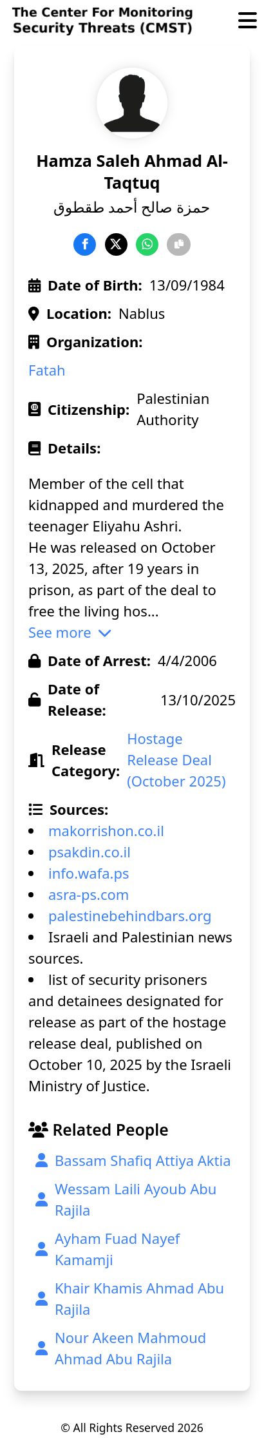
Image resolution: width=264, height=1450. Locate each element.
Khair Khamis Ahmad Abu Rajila (129, 1298)
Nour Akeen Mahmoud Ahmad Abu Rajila (120, 1348)
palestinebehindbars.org (130, 915)
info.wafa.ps (88, 872)
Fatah (47, 369)
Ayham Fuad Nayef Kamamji (107, 1248)
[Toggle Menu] (247, 21)
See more (69, 632)
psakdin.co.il (89, 851)
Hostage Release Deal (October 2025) (176, 759)
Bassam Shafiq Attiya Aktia (133, 1160)
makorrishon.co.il (106, 830)
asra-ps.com (88, 894)
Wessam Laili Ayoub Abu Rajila (125, 1199)
